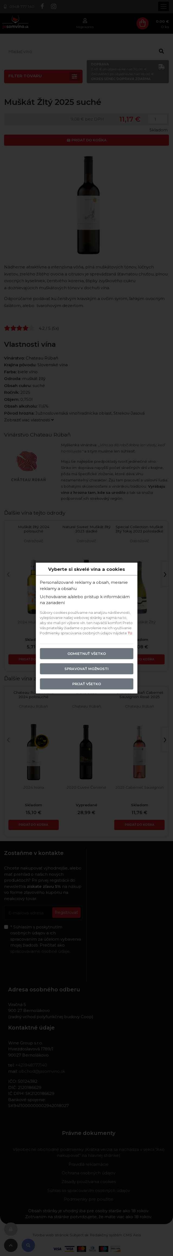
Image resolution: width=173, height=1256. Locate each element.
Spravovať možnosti (86, 669)
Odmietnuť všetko (86, 654)
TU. (130, 633)
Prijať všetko (86, 684)
